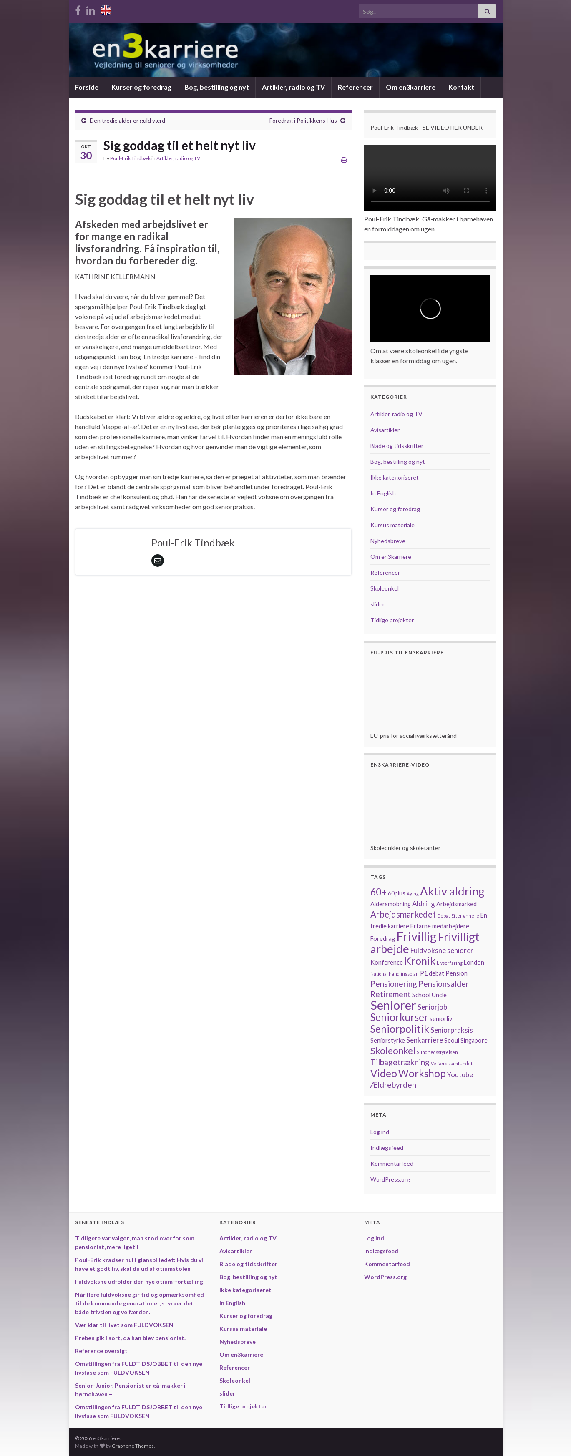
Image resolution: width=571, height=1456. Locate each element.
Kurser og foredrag (141, 87)
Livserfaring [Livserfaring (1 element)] (450, 963)
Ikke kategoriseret (394, 477)
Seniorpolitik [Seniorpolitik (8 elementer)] (399, 1029)
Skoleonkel (384, 588)
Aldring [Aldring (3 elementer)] (423, 903)
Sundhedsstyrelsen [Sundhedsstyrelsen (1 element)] (437, 1052)
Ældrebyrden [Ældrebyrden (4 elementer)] (393, 1084)
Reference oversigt (101, 1350)
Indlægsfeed (386, 1147)
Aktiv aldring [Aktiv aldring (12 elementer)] (452, 891)
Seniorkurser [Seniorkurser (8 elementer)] (399, 1017)
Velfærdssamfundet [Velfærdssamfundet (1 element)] (452, 1063)
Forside (86, 87)
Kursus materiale (392, 524)
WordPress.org (390, 1179)
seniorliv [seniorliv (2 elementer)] (441, 1018)
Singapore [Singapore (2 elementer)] (474, 1040)
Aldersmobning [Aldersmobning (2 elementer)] (390, 904)
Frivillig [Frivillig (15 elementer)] (416, 936)
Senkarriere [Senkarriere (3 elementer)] (424, 1040)
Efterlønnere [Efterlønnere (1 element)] (465, 915)
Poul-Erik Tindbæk (130, 158)
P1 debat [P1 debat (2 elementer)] (432, 973)
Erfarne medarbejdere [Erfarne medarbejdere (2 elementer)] (439, 926)
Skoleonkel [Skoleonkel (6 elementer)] (392, 1050)
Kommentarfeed (391, 1163)
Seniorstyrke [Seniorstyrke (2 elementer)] (387, 1040)
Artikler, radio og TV (293, 87)
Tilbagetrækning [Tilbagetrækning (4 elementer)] (400, 1062)
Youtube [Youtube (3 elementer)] (460, 1074)
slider (377, 604)
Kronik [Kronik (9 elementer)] (419, 960)
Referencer (355, 87)
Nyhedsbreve (387, 540)
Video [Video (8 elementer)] (383, 1073)
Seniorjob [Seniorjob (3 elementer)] (432, 1007)
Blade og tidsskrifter (396, 445)
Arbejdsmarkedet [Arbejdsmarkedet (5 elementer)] (403, 914)
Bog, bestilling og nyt (216, 87)
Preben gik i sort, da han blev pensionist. (130, 1337)
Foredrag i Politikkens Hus (303, 120)
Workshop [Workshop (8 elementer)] (422, 1073)
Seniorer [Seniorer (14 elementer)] (393, 1005)
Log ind (379, 1131)
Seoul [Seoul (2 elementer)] (451, 1040)
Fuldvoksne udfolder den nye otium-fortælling (139, 1281)
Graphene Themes (133, 1446)
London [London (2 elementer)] (474, 962)
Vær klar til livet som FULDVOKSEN (124, 1324)
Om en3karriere (410, 87)
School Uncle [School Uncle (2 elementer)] (429, 994)
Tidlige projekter (392, 620)
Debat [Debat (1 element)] (443, 915)
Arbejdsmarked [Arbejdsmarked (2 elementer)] (456, 904)
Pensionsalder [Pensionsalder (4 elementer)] (443, 983)
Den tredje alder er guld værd (127, 120)
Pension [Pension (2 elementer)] (456, 973)
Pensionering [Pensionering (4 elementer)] (393, 983)
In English (383, 493)
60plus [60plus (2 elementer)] (396, 893)
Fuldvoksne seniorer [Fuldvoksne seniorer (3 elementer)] (441, 950)
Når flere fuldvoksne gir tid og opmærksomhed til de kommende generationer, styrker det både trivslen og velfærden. (139, 1303)
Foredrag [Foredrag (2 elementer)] (382, 938)
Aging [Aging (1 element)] (413, 893)
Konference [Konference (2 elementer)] (386, 962)
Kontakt (461, 87)
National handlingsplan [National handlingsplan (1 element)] (394, 973)
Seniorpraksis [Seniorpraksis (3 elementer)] (451, 1030)
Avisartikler (385, 429)
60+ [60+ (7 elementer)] (378, 892)
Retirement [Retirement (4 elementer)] (390, 994)
